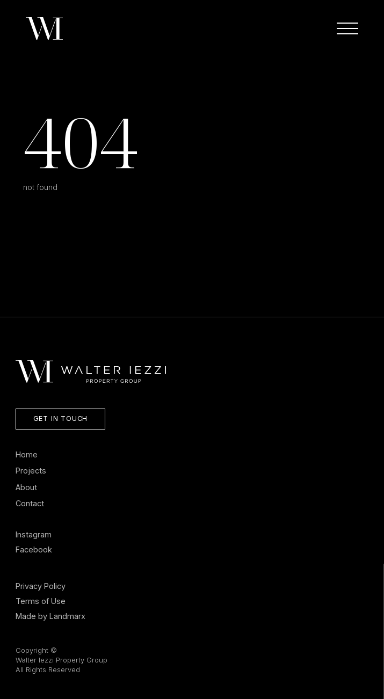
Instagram (34, 534)
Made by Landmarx (50, 616)
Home (27, 454)
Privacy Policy (41, 586)
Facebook (34, 549)
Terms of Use (41, 601)
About (26, 487)
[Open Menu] (347, 28)
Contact (30, 503)
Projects (31, 470)
